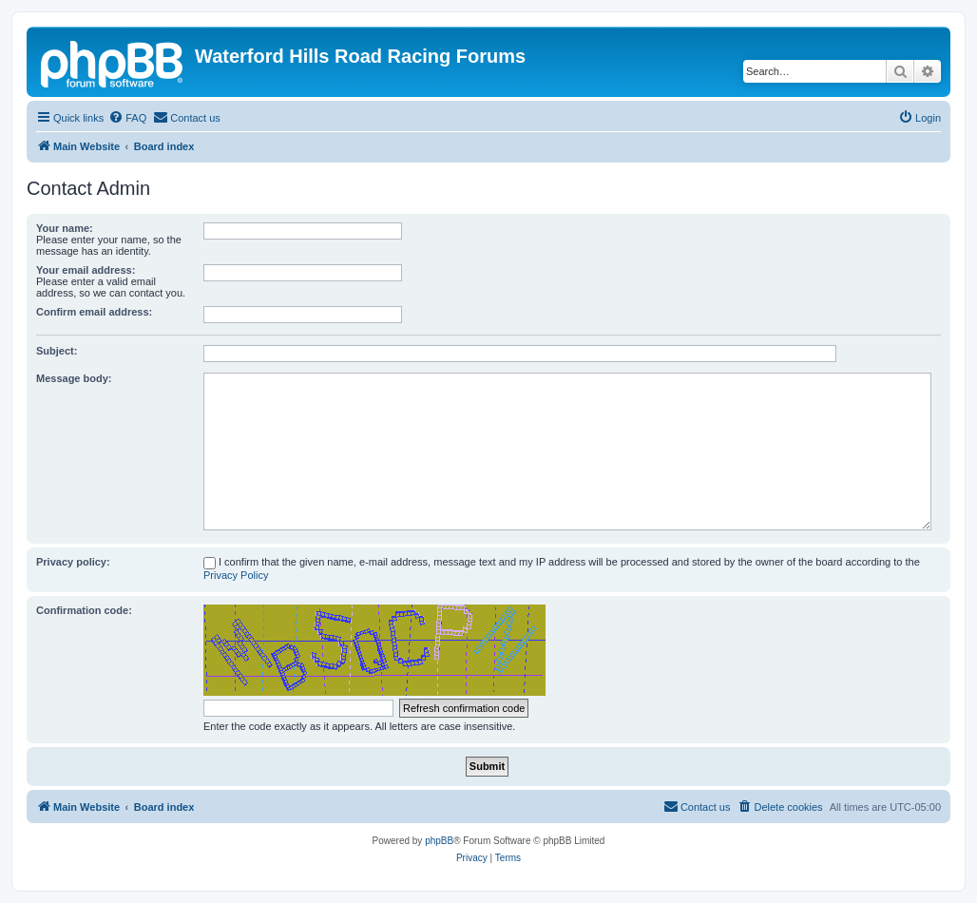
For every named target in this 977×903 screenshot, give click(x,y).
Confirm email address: (94, 311)
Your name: (64, 228)
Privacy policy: (73, 561)
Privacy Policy (235, 575)
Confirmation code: (84, 610)
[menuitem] (127, 117)
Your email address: (85, 270)
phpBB (439, 841)
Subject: (56, 350)
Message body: (73, 378)
